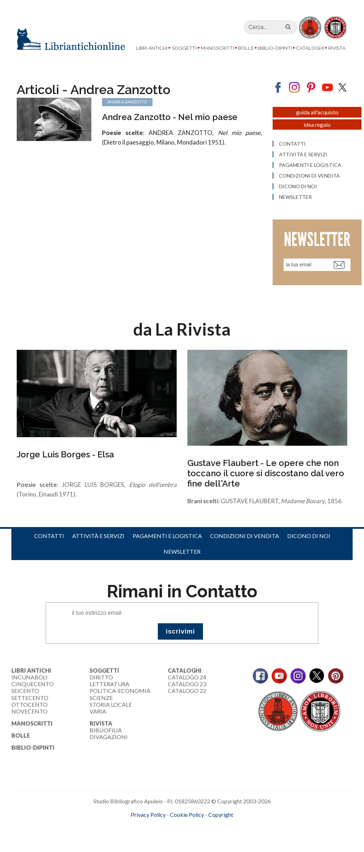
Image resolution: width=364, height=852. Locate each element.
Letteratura (109, 684)
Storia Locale (111, 704)
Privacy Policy (148, 815)
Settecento (29, 698)
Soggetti (184, 48)
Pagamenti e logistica (167, 536)
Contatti (49, 536)
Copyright (220, 815)
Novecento (29, 711)
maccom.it (161, 827)
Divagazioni (109, 737)
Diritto (101, 677)
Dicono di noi (308, 536)
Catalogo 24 (187, 677)
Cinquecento (32, 684)
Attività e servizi (98, 536)
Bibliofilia (106, 730)
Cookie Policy (187, 815)
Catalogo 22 (187, 691)
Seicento (25, 691)
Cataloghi (310, 48)
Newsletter (182, 552)
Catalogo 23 (187, 684)
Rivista (337, 48)
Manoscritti (217, 48)
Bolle (246, 48)
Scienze (101, 698)
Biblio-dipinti (275, 48)
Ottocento (29, 704)
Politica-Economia (120, 691)
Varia (98, 711)
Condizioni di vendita (244, 536)
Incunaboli (29, 677)
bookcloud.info (195, 827)
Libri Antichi (151, 48)
